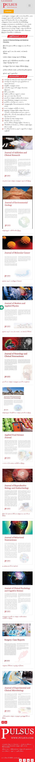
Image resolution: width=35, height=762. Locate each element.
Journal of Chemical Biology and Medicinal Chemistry (15, 41)
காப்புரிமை (5, 751)
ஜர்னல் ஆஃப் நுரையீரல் (10, 73)
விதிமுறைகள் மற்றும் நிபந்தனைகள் (21, 749)
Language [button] (8, 11)
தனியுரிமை (20, 751)
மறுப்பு (13, 751)
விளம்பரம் (5, 749)
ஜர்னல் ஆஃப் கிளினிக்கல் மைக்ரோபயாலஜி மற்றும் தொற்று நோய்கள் (16, 61)
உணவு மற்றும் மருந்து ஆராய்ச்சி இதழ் (14, 57)
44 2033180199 (6, 1)
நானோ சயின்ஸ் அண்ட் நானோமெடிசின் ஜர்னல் (17, 70)
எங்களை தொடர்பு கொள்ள (10, 744)
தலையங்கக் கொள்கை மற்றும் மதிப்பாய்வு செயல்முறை (14, 746)
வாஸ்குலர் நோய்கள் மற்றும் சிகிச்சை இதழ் (15, 66)
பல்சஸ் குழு (16, 757)
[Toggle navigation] (29, 5)
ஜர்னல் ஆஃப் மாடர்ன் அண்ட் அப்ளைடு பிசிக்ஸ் (15, 52)
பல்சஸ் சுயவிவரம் (25, 744)
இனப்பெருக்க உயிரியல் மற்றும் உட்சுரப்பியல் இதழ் (16, 47)
